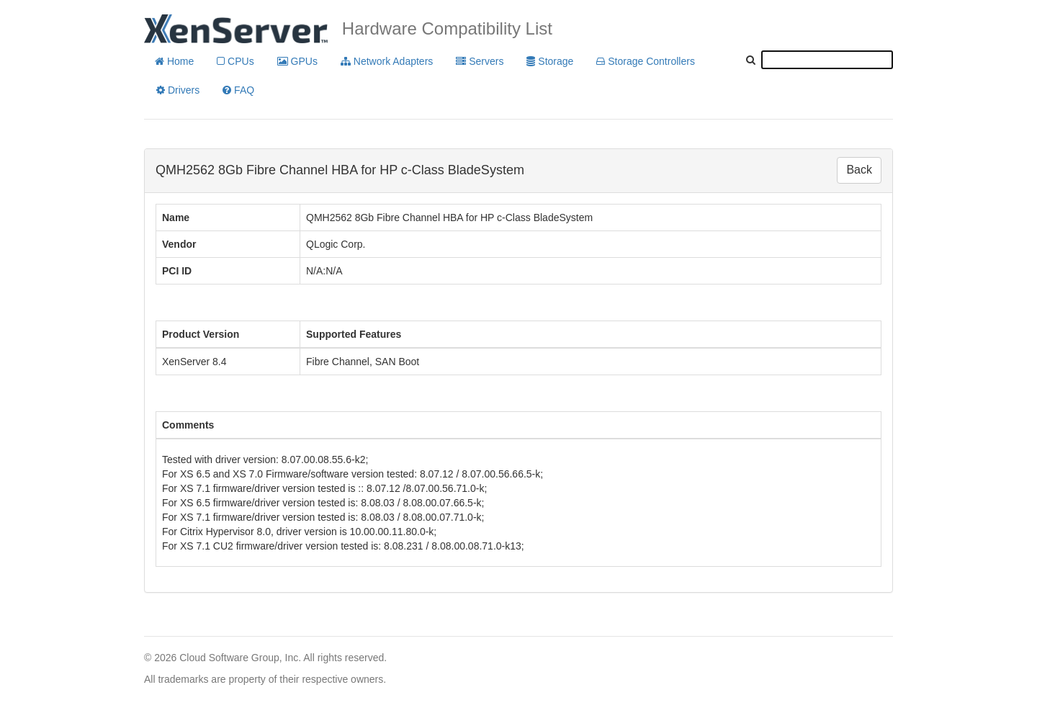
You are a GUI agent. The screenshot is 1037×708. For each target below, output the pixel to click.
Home (174, 61)
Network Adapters (387, 61)
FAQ (238, 90)
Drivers (177, 90)
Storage (549, 61)
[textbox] (827, 59)
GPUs (297, 61)
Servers (479, 61)
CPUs (235, 61)
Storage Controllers (645, 61)
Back (859, 169)
